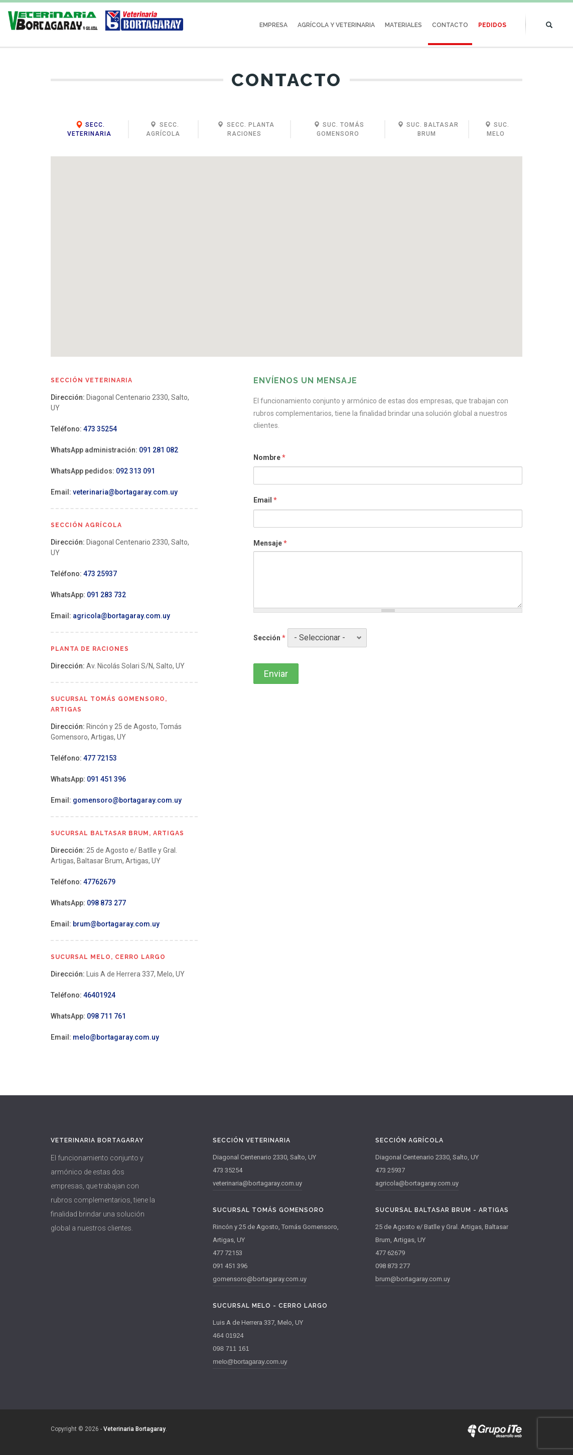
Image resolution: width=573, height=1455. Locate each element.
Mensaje (270, 543)
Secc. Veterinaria (89, 129)
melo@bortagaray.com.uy (116, 1037)
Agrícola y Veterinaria (336, 25)
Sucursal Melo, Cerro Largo (108, 956)
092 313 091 (135, 471)
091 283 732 (106, 595)
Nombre (269, 457)
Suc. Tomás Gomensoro (338, 129)
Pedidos (492, 25)
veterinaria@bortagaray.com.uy (125, 492)
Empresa (273, 25)
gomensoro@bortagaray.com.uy (127, 800)
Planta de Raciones (90, 648)
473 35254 (100, 429)
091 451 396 (106, 779)
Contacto (450, 25)
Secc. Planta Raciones (244, 129)
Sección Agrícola (86, 525)
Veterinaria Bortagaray (134, 1428)
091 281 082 (158, 450)
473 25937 (100, 574)
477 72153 (100, 758)
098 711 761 (106, 1016)
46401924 (99, 995)
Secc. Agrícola (163, 129)
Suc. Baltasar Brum (427, 129)
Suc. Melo (495, 129)
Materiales (403, 25)
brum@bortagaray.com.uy (116, 924)
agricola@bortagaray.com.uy (121, 616)
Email (265, 500)
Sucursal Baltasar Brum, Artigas (117, 833)
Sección (269, 638)
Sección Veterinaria (91, 380)
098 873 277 (106, 903)
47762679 (99, 882)
